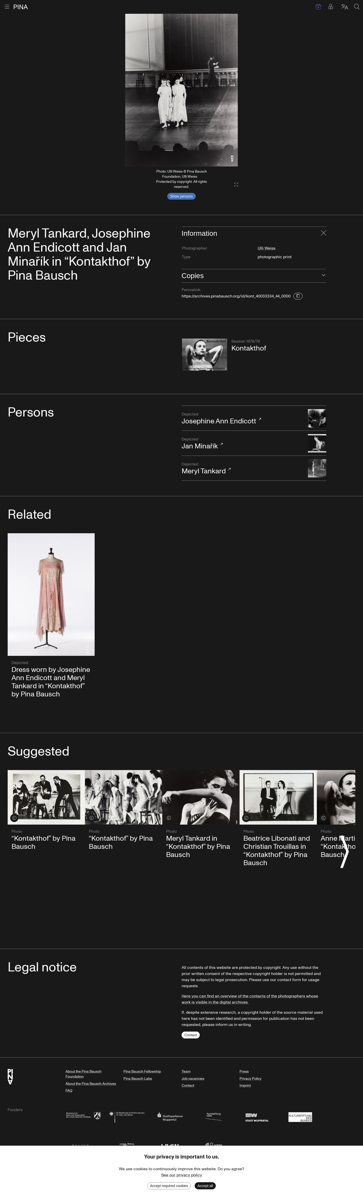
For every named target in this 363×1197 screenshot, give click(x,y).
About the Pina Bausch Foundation (84, 1074)
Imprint (245, 1085)
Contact (190, 1035)
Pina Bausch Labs (137, 1078)
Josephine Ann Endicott (242, 418)
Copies (193, 276)
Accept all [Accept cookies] (205, 1186)
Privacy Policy (250, 1078)
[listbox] (181, 90)
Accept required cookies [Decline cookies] (169, 1186)
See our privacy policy (181, 1175)
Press (244, 1071)
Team (186, 1071)
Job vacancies (193, 1078)
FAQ (69, 1090)
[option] (181, 90)
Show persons (181, 196)
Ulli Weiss (267, 248)
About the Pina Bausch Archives (91, 1083)
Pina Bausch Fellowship (142, 1071)
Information (199, 233)
